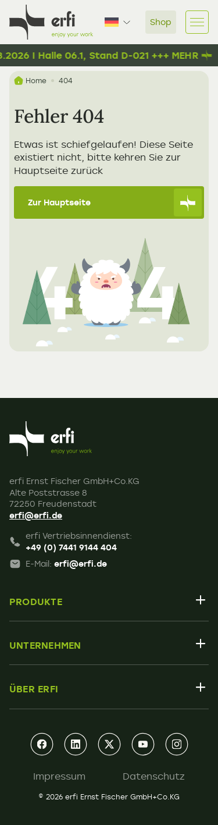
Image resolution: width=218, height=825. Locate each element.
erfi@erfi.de (35, 515)
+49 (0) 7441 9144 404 (71, 547)
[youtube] (143, 744)
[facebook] (41, 744)
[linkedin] (75, 744)
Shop (160, 21)
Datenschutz (154, 776)
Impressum (59, 776)
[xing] (109, 744)
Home (30, 81)
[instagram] (176, 744)
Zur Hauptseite (115, 202)
